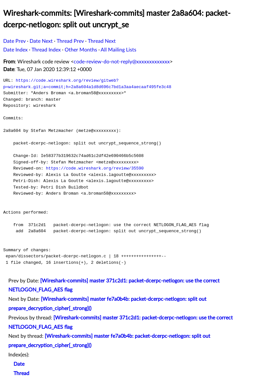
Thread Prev (70, 41)
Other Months (81, 49)
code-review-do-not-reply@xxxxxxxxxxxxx (122, 61)
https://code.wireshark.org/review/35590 (95, 168)
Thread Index (46, 49)
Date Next (41, 41)
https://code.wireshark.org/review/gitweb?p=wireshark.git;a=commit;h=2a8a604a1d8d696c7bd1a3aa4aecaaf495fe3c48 (87, 84)
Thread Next (102, 41)
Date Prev (14, 41)
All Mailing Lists (118, 49)
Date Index (15, 49)
